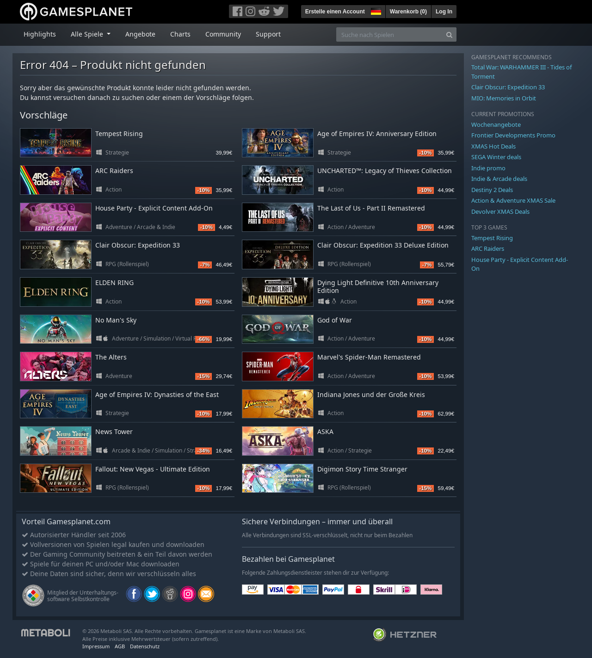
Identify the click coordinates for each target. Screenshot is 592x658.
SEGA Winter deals (496, 157)
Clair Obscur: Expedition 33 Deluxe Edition (383, 245)
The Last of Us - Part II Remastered (371, 208)
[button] (375, 10)
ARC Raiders (114, 170)
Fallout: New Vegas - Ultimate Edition (152, 469)
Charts (180, 34)
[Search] (449, 34)
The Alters (111, 357)
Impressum (96, 646)
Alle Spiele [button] (88, 34)
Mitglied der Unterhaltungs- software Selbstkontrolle (82, 596)
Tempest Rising (119, 133)
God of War (334, 320)
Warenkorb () (408, 11)
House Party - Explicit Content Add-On (154, 208)
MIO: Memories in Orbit (503, 98)
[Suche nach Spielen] (389, 34)
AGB (120, 646)
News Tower (114, 431)
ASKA (325, 431)
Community (223, 34)
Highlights (40, 34)
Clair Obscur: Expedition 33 (137, 245)
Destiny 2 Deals (492, 190)
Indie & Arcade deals (499, 178)
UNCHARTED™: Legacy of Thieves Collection (384, 170)
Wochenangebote (496, 124)
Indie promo (488, 168)
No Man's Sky (115, 320)
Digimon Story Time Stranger (362, 469)
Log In (444, 11)
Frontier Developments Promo (513, 135)
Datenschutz (145, 646)
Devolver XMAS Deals (500, 211)
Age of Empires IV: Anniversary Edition (377, 133)
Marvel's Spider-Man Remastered (369, 357)
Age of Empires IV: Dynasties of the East (157, 394)
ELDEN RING (114, 282)
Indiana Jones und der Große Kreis (371, 394)
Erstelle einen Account (335, 11)
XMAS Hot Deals (493, 146)
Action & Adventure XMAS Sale (513, 200)
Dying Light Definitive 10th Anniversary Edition (377, 286)
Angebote (140, 34)
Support (268, 34)
